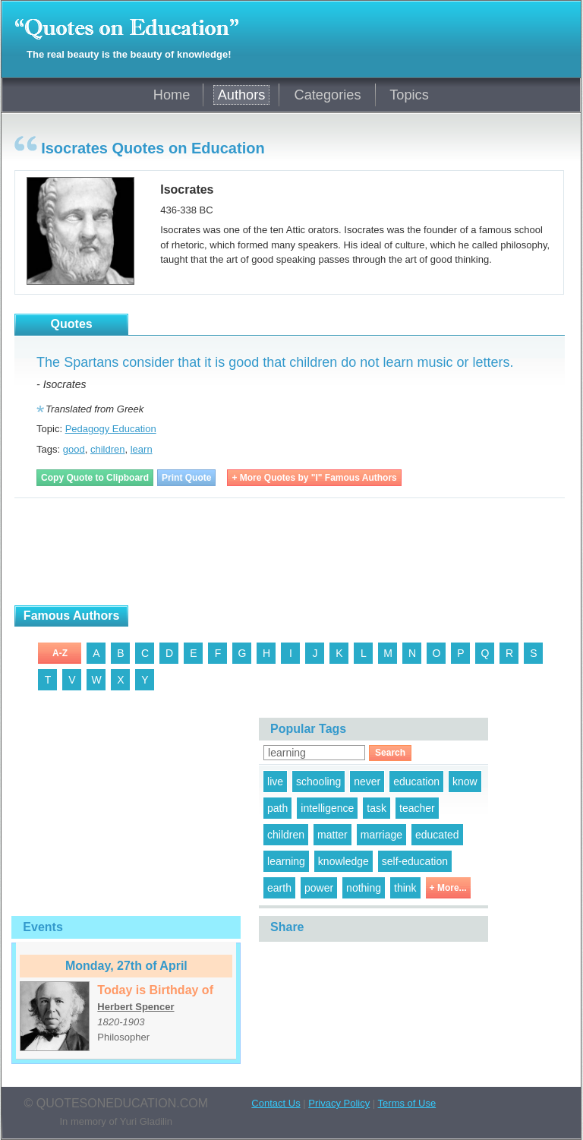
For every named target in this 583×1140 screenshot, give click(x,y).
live (275, 781)
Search (390, 752)
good (74, 449)
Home (172, 95)
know (464, 781)
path (277, 808)
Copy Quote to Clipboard (95, 477)
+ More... (448, 888)
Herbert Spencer (135, 1006)
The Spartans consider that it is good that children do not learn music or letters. (274, 362)
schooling (318, 781)
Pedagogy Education (110, 428)
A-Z (60, 653)
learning (286, 861)
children (107, 449)
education (416, 781)
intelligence (327, 808)
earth (279, 888)
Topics (409, 95)
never (367, 781)
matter (332, 835)
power (318, 888)
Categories (328, 95)
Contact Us (275, 1103)
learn (142, 449)
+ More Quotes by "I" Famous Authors (314, 477)
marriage (381, 835)
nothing (363, 888)
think (405, 888)
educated (437, 835)
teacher (417, 808)
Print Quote (186, 477)
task (376, 808)
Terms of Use (407, 1103)
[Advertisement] (192, 552)
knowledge (343, 861)
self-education (415, 861)
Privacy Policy (339, 1103)
